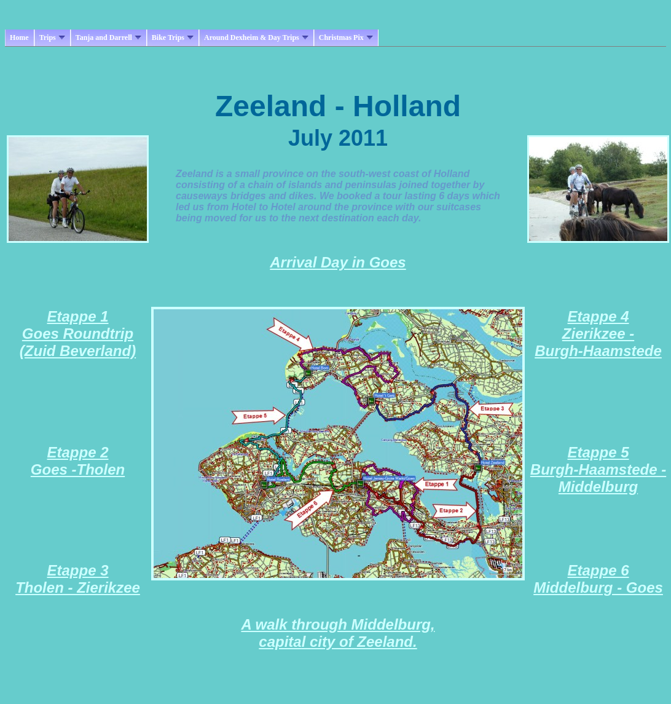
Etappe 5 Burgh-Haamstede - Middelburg (598, 469)
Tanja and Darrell (108, 37)
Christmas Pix (346, 37)
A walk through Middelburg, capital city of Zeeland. (337, 633)
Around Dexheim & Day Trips (256, 37)
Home (19, 37)
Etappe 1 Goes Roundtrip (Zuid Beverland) (78, 333)
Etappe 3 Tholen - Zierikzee (77, 579)
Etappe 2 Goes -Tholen (78, 461)
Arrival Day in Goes (338, 262)
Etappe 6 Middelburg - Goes (598, 579)
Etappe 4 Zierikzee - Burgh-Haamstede (598, 333)
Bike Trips (173, 37)
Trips (52, 37)
